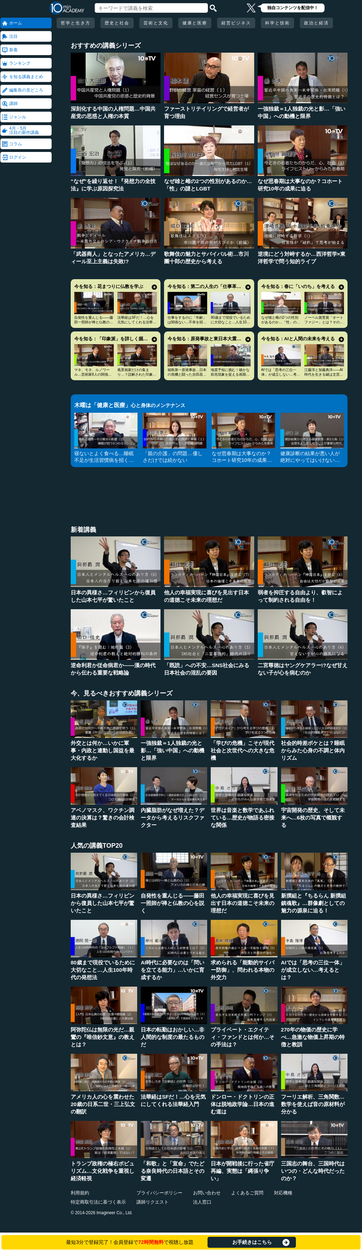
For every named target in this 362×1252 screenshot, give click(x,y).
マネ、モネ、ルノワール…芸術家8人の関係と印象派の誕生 (93, 374)
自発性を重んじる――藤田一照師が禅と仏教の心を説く (93, 322)
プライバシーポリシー (159, 1192)
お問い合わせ (207, 1192)
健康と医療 (194, 22)
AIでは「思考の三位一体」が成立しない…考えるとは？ (280, 374)
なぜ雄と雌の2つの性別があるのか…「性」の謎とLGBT (280, 322)
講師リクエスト (152, 1202)
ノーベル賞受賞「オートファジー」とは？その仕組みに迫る (323, 322)
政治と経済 (316, 22)
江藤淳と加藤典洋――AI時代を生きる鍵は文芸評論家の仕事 (323, 374)
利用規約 (80, 1192)
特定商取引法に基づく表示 (98, 1202)
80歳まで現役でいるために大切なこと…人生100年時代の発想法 (230, 322)
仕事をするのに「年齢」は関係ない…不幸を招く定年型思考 (187, 322)
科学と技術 (277, 22)
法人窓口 (202, 1202)
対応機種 (283, 1192)
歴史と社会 (117, 22)
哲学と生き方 (75, 22)
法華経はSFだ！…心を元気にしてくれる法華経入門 (136, 322)
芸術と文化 (156, 22)
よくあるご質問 (247, 1192)
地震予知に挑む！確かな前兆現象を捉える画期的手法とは (230, 374)
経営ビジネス (236, 22)
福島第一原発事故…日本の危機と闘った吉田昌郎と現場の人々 (187, 374)
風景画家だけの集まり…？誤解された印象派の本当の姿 (136, 374)
